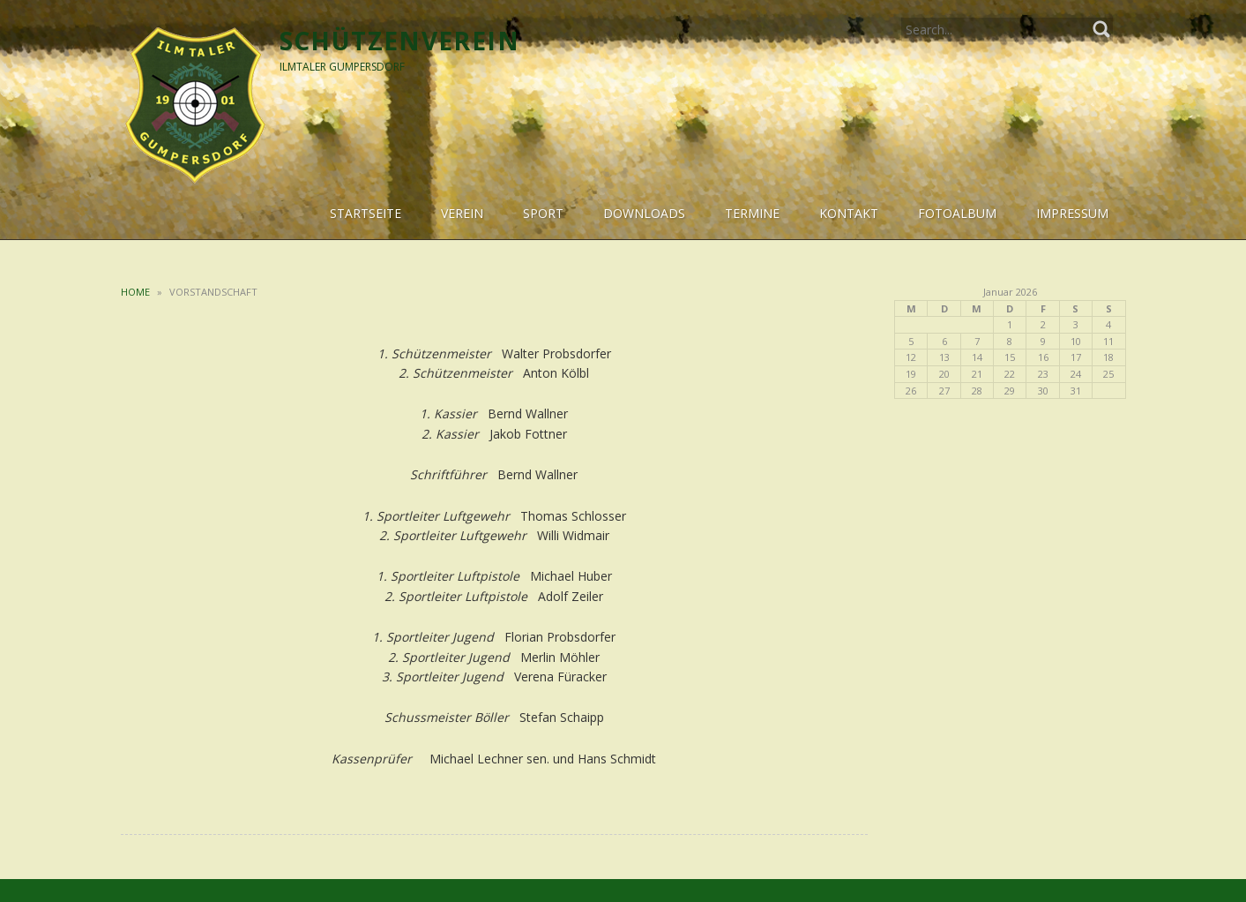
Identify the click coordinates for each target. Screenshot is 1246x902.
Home (135, 291)
